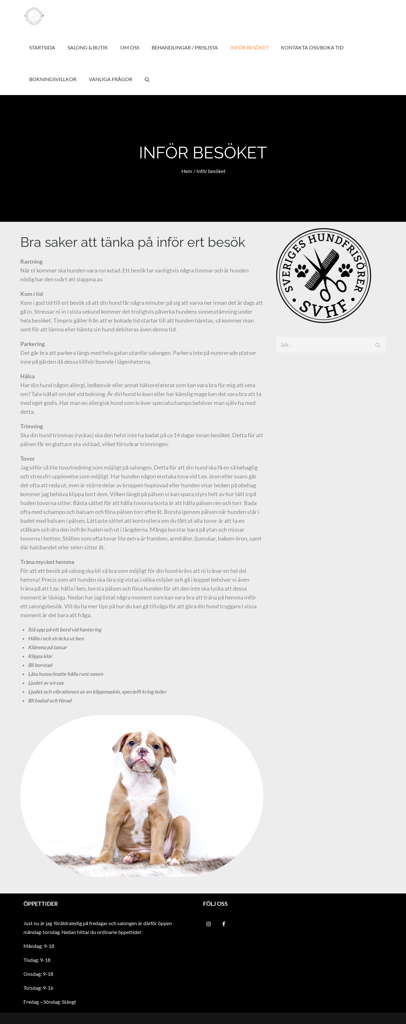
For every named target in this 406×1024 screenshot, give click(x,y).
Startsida (42, 47)
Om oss (129, 47)
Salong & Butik (88, 47)
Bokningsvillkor (52, 79)
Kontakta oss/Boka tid (312, 47)
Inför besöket (249, 47)
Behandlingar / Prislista (185, 47)
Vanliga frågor (110, 79)
